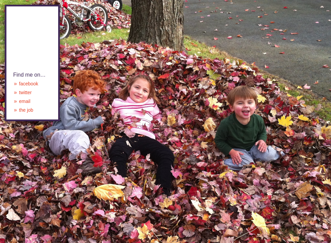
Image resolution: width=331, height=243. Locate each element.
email (24, 101)
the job (26, 110)
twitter (25, 92)
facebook (28, 83)
